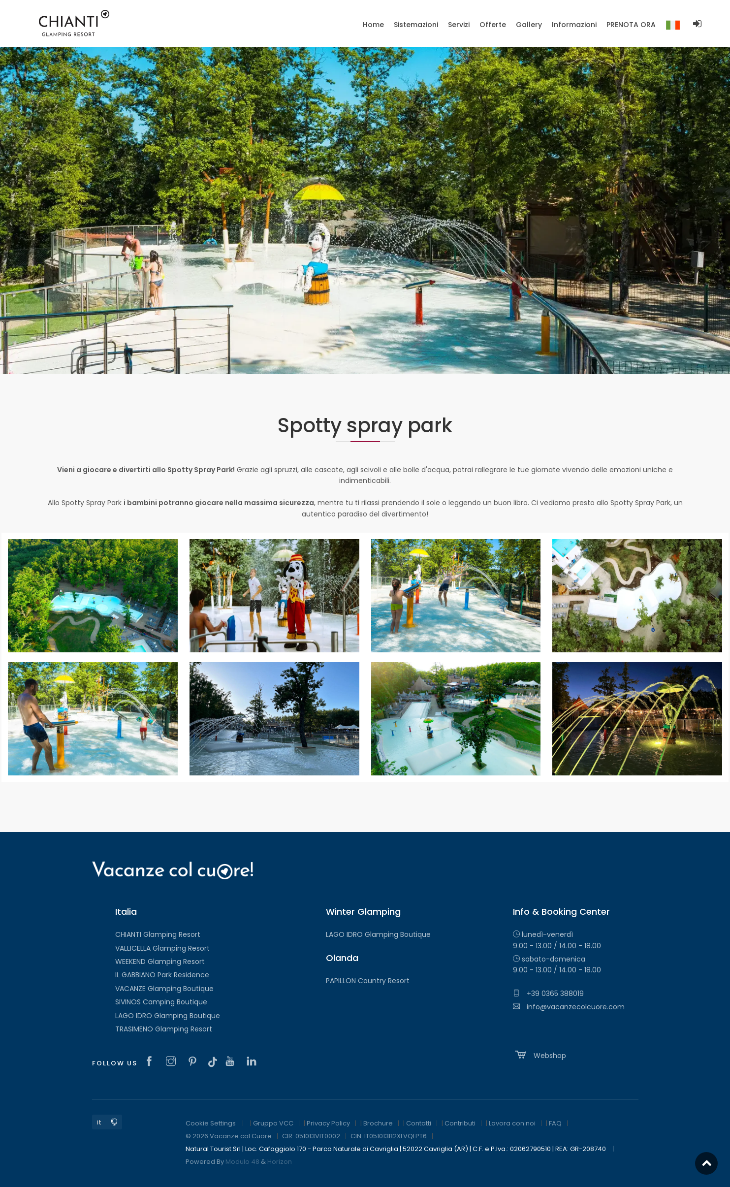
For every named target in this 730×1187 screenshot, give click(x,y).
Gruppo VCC (273, 1123)
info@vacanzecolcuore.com (569, 1007)
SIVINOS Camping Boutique (161, 1002)
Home (373, 25)
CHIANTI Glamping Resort (157, 934)
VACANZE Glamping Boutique (164, 989)
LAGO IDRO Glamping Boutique (167, 1016)
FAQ (555, 1123)
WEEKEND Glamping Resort (160, 961)
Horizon (279, 1161)
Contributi (460, 1123)
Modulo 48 (242, 1161)
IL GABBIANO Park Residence (162, 975)
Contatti (418, 1123)
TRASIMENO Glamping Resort (163, 1029)
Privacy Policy (328, 1123)
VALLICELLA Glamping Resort (162, 948)
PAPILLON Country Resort (368, 981)
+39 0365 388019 (548, 993)
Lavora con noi (512, 1123)
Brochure (378, 1123)
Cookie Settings (211, 1123)
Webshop (539, 1054)
